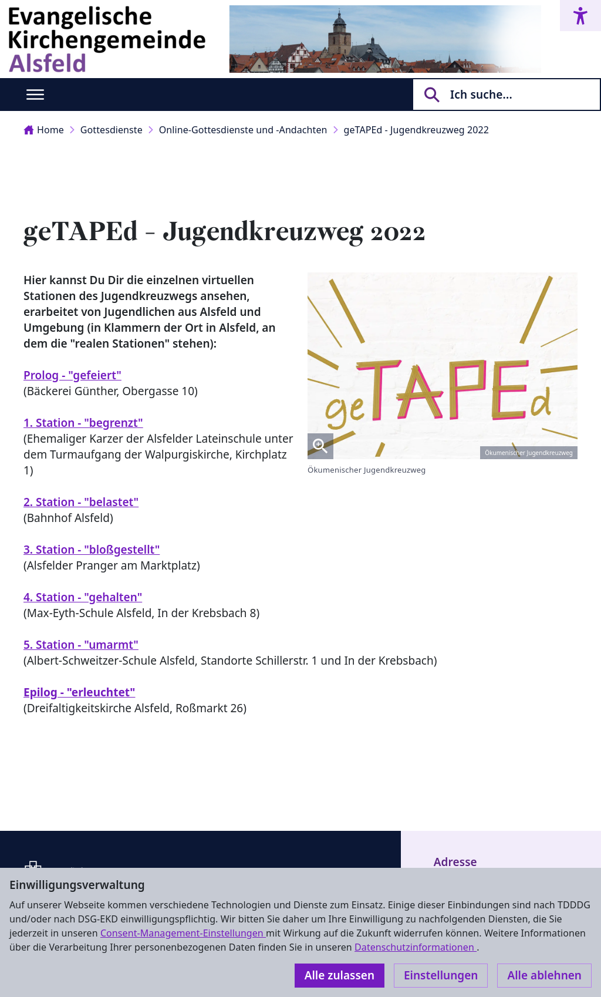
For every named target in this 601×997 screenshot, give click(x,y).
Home (43, 129)
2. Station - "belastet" (81, 502)
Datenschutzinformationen (415, 947)
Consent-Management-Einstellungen (183, 933)
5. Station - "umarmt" (81, 644)
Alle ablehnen (544, 975)
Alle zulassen (339, 975)
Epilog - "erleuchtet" (79, 692)
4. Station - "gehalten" (82, 597)
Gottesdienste (111, 129)
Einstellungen (441, 975)
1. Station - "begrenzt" (83, 422)
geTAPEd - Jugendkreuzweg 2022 (416, 129)
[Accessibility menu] (580, 15)
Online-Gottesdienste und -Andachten (243, 129)
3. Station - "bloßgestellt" (91, 549)
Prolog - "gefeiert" (72, 375)
